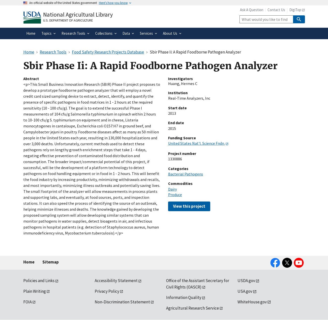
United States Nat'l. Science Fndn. (196, 143)
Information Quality (183, 297)
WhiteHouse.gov (252, 302)
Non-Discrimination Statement (122, 302)
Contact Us (276, 9)
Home (28, 262)
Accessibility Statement (116, 280)
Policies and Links (39, 280)
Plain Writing (34, 291)
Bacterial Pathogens (185, 174)
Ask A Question (251, 9)
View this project (189, 206)
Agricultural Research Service (192, 308)
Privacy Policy (107, 291)
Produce (175, 194)
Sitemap (50, 262)
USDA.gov (246, 280)
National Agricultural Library (78, 14)
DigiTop (295, 9)
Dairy (172, 189)
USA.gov (245, 291)
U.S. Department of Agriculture (68, 20)
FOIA (27, 302)
